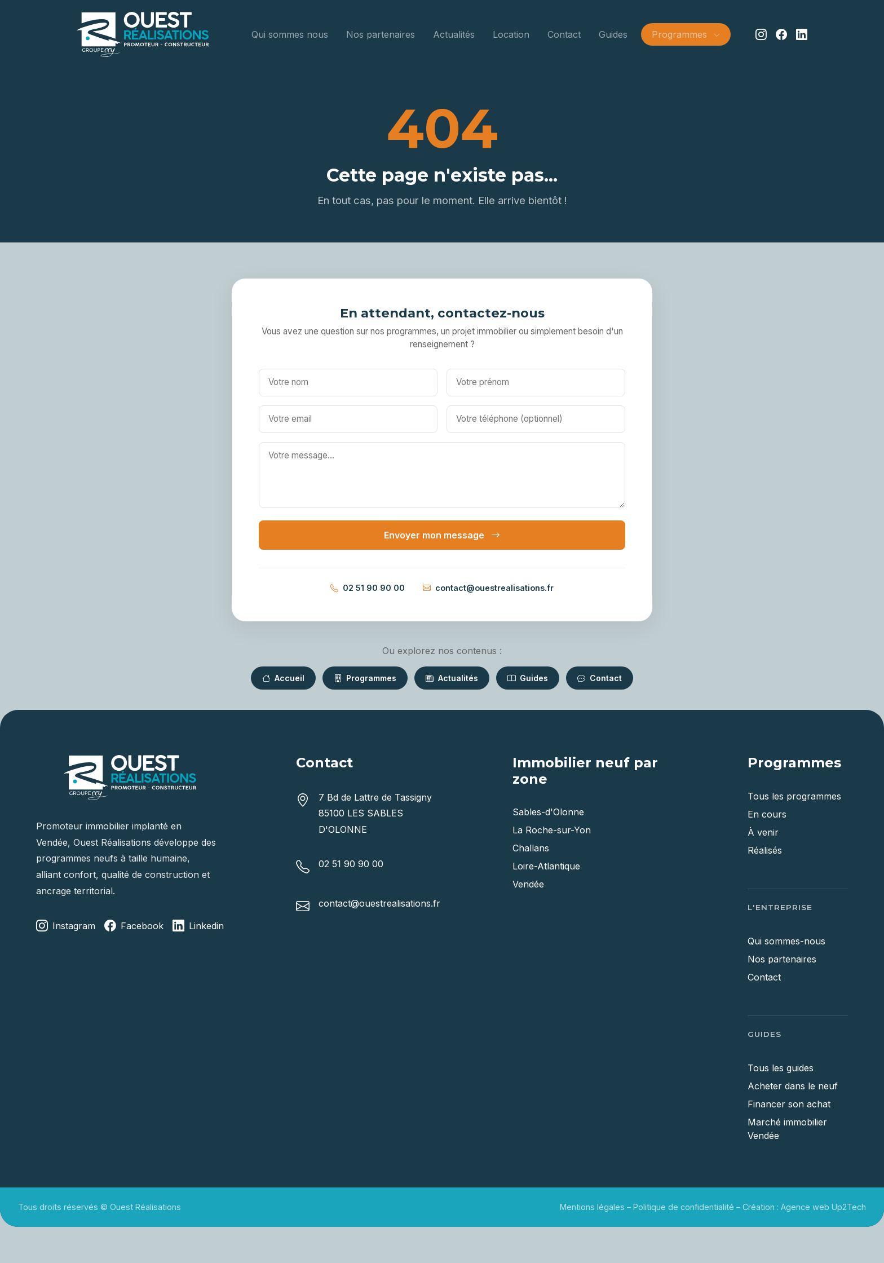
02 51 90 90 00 (367, 588)
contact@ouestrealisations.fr (488, 588)
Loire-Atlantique (546, 866)
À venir (763, 832)
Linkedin (198, 926)
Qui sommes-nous (786, 941)
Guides (613, 34)
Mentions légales (592, 1207)
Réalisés (765, 850)
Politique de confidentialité (683, 1207)
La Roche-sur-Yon (551, 830)
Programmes (365, 678)
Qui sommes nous (289, 34)
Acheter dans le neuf (793, 1086)
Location (511, 34)
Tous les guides (781, 1068)
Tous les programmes (794, 796)
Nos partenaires (380, 34)
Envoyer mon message (442, 535)
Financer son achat (789, 1104)
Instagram (65, 926)
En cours (767, 814)
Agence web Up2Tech (823, 1207)
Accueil (283, 678)
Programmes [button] (685, 35)
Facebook (133, 926)
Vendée (528, 884)
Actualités (454, 34)
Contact (564, 34)
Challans (530, 848)
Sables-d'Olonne (548, 812)
